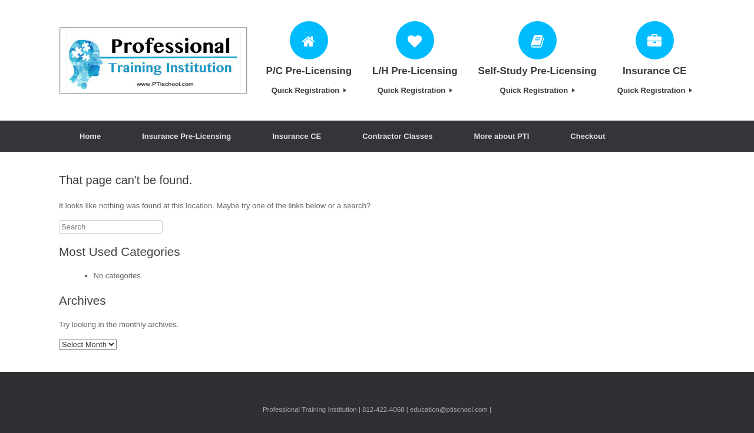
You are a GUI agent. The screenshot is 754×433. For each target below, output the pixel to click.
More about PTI (501, 136)
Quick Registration (309, 90)
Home (90, 136)
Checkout (587, 136)
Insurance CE (296, 136)
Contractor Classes (397, 136)
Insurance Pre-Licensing (186, 136)
